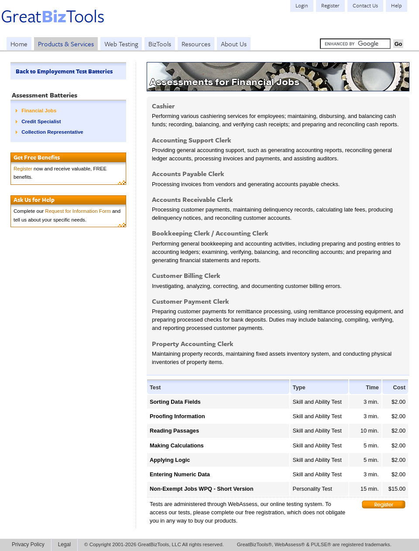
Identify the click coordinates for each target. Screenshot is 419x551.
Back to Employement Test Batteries (64, 71)
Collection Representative (52, 132)
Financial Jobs (38, 110)
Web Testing (121, 44)
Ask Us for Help (34, 199)
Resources (196, 44)
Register (23, 168)
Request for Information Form (77, 211)
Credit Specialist (41, 121)
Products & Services (66, 44)
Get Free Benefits (37, 157)
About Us (234, 44)
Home (18, 44)
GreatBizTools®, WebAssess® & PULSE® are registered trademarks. (314, 544)
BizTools (159, 44)
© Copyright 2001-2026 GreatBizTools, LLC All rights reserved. (154, 544)
